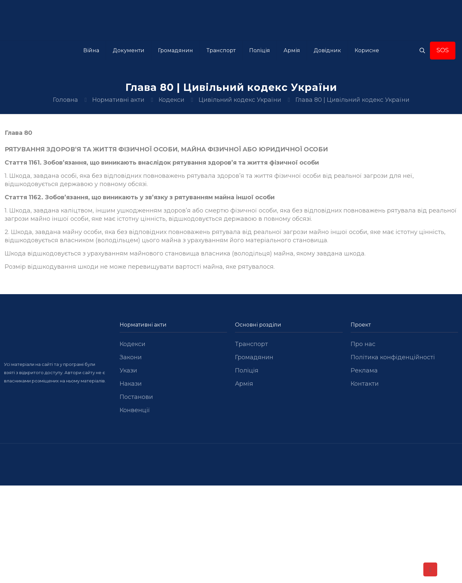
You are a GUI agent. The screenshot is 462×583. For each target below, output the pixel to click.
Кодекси (171, 99)
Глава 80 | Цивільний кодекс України (352, 99)
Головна (65, 99)
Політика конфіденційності (393, 357)
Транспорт (251, 344)
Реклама (364, 370)
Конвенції (135, 410)
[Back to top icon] (430, 569)
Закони (131, 357)
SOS (443, 50)
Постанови (136, 397)
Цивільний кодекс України (240, 99)
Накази (131, 383)
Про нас (363, 344)
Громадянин (254, 357)
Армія (244, 383)
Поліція (246, 370)
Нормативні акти (118, 99)
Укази (128, 370)
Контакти (365, 383)
